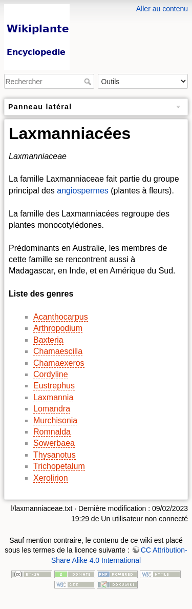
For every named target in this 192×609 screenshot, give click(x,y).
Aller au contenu (162, 9)
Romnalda (52, 431)
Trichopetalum (59, 466)
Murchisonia (55, 420)
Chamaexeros (58, 363)
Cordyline (50, 374)
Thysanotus (54, 454)
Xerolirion (50, 478)
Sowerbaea (54, 443)
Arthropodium (57, 328)
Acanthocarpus (60, 316)
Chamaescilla (57, 351)
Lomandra (51, 408)
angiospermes (83, 190)
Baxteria (48, 340)
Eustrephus (54, 385)
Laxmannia (53, 397)
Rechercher (89, 81)
